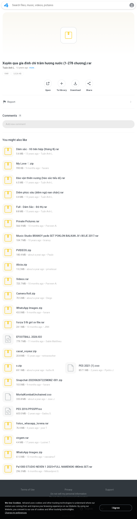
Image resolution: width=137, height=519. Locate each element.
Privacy (68, 489)
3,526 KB (17, 74)
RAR (7, 74)
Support (109, 489)
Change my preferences (16, 513)
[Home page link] (6, 5)
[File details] (49, 151)
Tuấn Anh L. (8, 67)
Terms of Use (28, 489)
